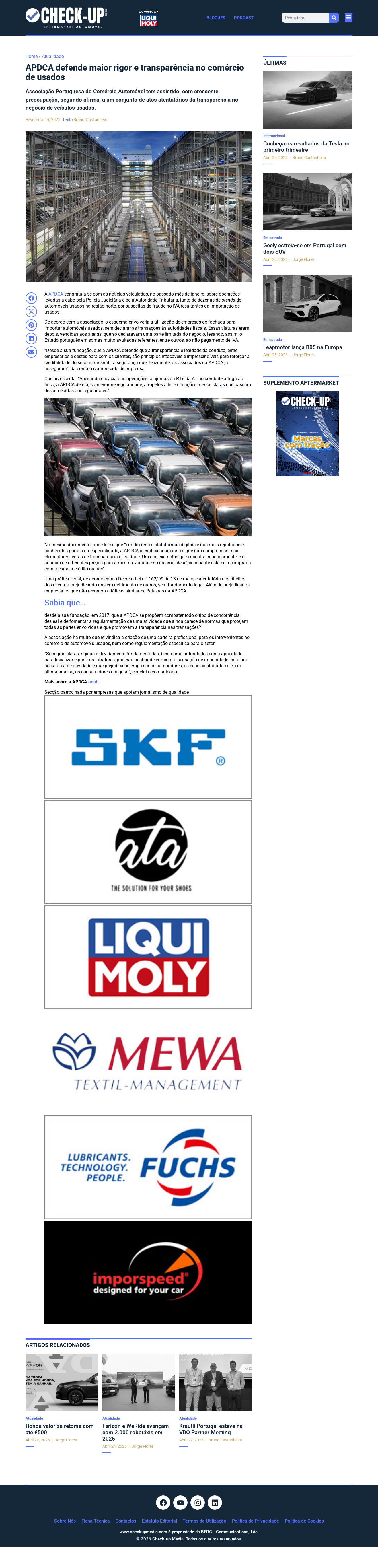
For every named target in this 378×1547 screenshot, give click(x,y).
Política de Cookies (304, 1521)
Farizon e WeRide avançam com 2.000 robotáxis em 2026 (135, 1432)
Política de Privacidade (255, 1521)
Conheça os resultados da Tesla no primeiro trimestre (306, 146)
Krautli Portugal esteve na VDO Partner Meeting (211, 1429)
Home (32, 56)
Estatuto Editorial (159, 1521)
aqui (92, 682)
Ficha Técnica (95, 1521)
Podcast (244, 17)
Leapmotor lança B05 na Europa (302, 347)
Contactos (126, 1521)
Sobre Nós (65, 1521)
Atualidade (53, 56)
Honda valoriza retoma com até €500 (60, 1429)
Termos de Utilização (204, 1521)
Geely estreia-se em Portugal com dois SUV (304, 248)
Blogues (215, 17)
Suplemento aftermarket (301, 383)
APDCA (55, 294)
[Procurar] (334, 18)
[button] (31, 298)
